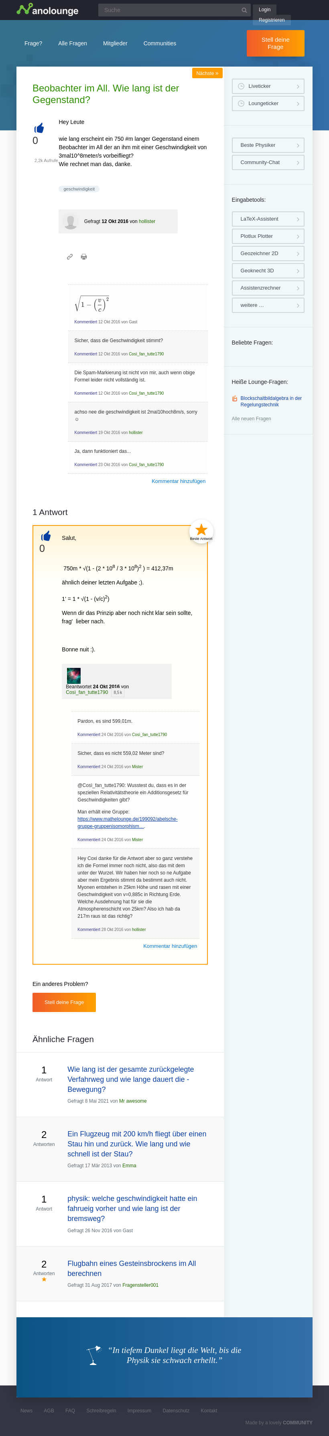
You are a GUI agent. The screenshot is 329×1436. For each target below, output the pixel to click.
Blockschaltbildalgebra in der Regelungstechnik (271, 402)
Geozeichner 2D (259, 253)
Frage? (33, 43)
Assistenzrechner (261, 288)
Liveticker (260, 86)
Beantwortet (78, 687)
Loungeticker (263, 103)
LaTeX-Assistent (259, 219)
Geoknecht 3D (257, 271)
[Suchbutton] (244, 10)
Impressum (139, 1411)
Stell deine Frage (276, 43)
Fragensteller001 (140, 1285)
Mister (137, 767)
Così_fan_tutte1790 (146, 354)
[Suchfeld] (174, 10)
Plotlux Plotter (257, 236)
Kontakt (209, 1411)
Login (264, 9)
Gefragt (92, 221)
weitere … (252, 305)
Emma (129, 1165)
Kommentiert (85, 322)
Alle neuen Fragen (251, 419)
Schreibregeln (101, 1411)
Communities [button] (160, 43)
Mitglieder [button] (115, 43)
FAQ (70, 1411)
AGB (49, 1411)
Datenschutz (175, 1411)
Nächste (207, 73)
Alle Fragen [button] (72, 43)
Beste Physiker (258, 145)
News (26, 1411)
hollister (147, 221)
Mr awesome (133, 1101)
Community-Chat (260, 162)
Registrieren (272, 20)
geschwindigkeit (79, 189)
